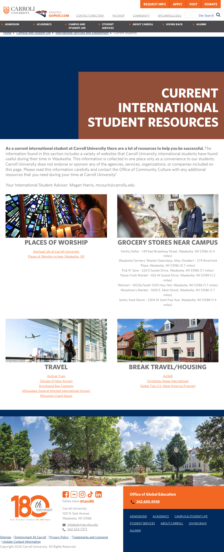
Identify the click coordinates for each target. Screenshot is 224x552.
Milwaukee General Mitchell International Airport (56, 391)
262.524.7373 (77, 529)
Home (7, 33)
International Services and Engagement (82, 33)
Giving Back (174, 24)
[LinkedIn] (98, 494)
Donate (210, 4)
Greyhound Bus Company (56, 386)
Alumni (201, 24)
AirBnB (168, 376)
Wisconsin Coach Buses (56, 396)
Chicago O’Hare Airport (56, 381)
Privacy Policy (59, 537)
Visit (193, 4)
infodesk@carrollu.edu (82, 524)
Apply (177, 4)
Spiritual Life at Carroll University (56, 251)
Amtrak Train (56, 376)
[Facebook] (65, 494)
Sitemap (5, 537)
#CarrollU (87, 501)
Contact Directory (90, 15)
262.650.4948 (148, 501)
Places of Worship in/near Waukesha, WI (56, 256)
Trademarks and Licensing (90, 537)
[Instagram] (82, 494)
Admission (12, 24)
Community (141, 15)
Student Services (108, 26)
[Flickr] (74, 494)
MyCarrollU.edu (169, 15)
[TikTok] (90, 494)
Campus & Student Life (191, 516)
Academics (44, 24)
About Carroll (143, 24)
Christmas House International (167, 381)
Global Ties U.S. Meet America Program (167, 386)
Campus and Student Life (77, 26)
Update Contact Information (21, 541)
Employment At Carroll (30, 537)
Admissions (138, 516)
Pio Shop (118, 15)
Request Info (155, 4)
